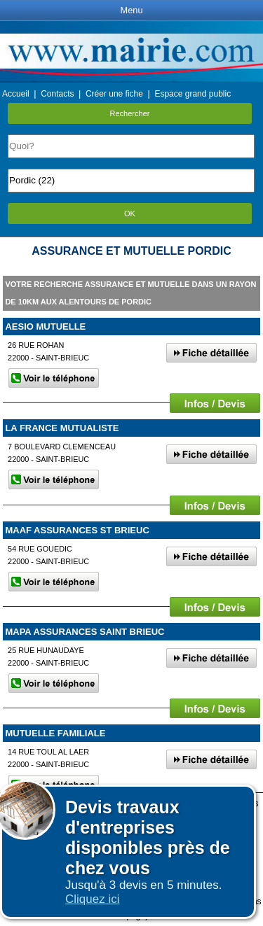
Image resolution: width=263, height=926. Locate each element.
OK (129, 213)
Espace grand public (192, 94)
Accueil (15, 94)
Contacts (57, 94)
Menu (131, 10)
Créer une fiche (114, 94)
